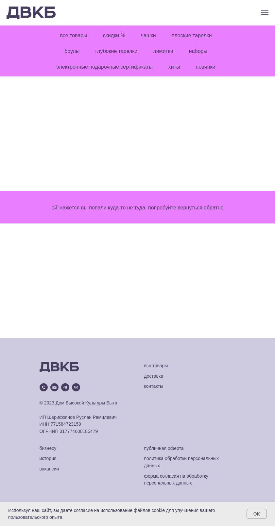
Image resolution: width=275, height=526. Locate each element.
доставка (153, 376)
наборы (198, 51)
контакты (153, 386)
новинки (205, 67)
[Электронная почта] (54, 387)
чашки (148, 35)
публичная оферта (164, 448)
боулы (71, 51)
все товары (73, 35)
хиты (174, 67)
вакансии (49, 468)
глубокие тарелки (116, 51)
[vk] (76, 387)
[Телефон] (44, 387)
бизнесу (48, 448)
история (48, 458)
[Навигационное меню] (264, 12)
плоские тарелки (192, 35)
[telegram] (65, 387)
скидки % (114, 35)
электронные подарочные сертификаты (104, 67)
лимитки (163, 51)
